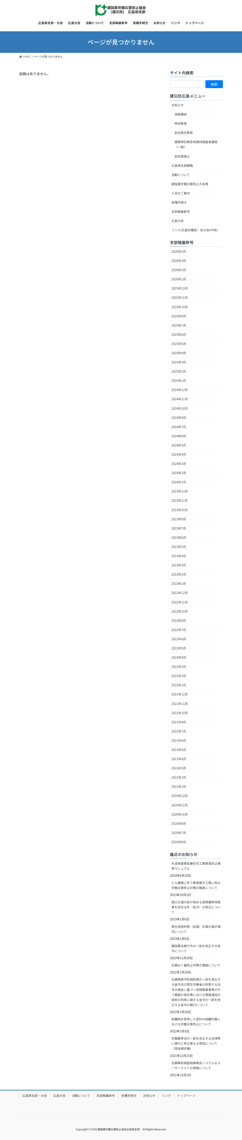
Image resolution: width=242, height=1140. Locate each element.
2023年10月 (179, 510)
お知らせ (177, 105)
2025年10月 (179, 307)
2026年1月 (178, 279)
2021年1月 (178, 786)
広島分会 (177, 221)
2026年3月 (178, 260)
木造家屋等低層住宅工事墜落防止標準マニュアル (196, 866)
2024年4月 (178, 454)
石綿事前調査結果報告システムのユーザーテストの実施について (196, 1065)
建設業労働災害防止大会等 (189, 184)
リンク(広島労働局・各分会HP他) (194, 230)
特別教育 (180, 123)
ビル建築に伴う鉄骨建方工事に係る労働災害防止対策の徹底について (196, 885)
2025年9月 (178, 316)
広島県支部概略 (182, 165)
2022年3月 (178, 666)
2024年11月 (179, 399)
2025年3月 (178, 362)
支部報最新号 (180, 211)
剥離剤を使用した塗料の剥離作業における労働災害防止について (196, 1021)
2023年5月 (178, 546)
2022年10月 (179, 611)
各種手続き (179, 202)
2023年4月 (178, 556)
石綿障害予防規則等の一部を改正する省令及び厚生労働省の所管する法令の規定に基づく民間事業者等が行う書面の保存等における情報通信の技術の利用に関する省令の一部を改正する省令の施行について (196, 992)
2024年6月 (178, 436)
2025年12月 (179, 288)
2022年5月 (178, 648)
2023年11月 (179, 500)
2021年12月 (179, 694)
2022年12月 (179, 592)
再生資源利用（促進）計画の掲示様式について (196, 929)
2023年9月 (178, 519)
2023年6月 (178, 537)
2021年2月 (178, 777)
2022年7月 (178, 630)
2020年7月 (178, 833)
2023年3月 (178, 565)
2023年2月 (178, 574)
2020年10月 (179, 814)
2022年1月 (178, 685)
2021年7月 (178, 731)
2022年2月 (178, 676)
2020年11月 (179, 805)
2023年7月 (178, 528)
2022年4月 (178, 657)
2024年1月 (178, 482)
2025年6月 (178, 334)
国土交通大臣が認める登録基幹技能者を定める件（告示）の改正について (196, 907)
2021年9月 (178, 722)
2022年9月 (178, 620)
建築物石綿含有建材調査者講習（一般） (195, 144)
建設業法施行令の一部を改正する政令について (196, 948)
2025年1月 (178, 380)
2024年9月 (178, 417)
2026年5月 (178, 251)
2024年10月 (179, 408)
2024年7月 (178, 427)
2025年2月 (178, 371)
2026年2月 (178, 270)
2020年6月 (178, 842)
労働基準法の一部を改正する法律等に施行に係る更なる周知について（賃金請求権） (196, 1043)
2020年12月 (179, 795)
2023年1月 (178, 583)
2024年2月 (178, 473)
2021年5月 (178, 749)
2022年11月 (179, 602)
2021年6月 (178, 740)
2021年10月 (179, 713)
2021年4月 (178, 759)
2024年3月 (178, 463)
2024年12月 (179, 390)
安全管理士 (182, 156)
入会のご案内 (180, 193)
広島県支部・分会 (34, 1095)
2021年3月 (178, 768)
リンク (166, 1095)
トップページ (186, 1095)
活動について (180, 175)
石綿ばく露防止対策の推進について (196, 965)
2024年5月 (178, 445)
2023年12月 (179, 491)
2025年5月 (178, 343)
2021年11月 (179, 703)
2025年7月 (178, 325)
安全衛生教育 (183, 132)
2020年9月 (178, 823)
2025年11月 (179, 297)
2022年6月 (178, 639)
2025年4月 (178, 353)
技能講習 (180, 114)
